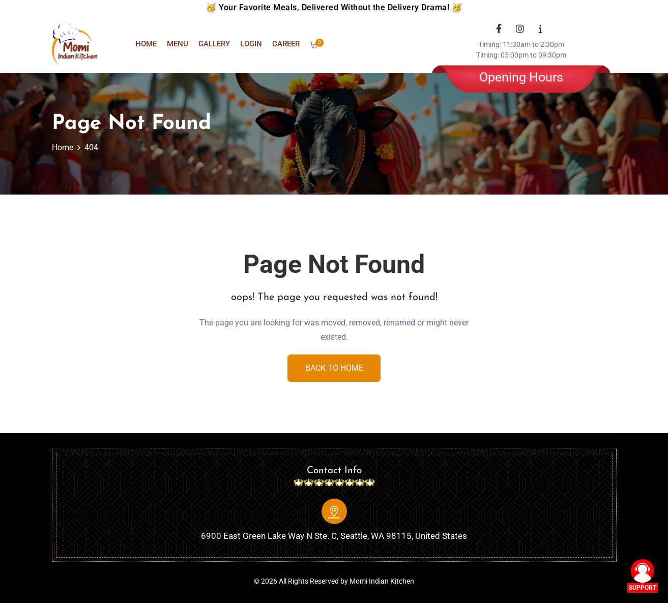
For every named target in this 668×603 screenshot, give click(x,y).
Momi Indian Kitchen (382, 581)
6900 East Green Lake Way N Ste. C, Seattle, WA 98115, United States (334, 535)
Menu (177, 43)
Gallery (214, 43)
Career (286, 43)
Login (251, 43)
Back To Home (334, 368)
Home (146, 43)
